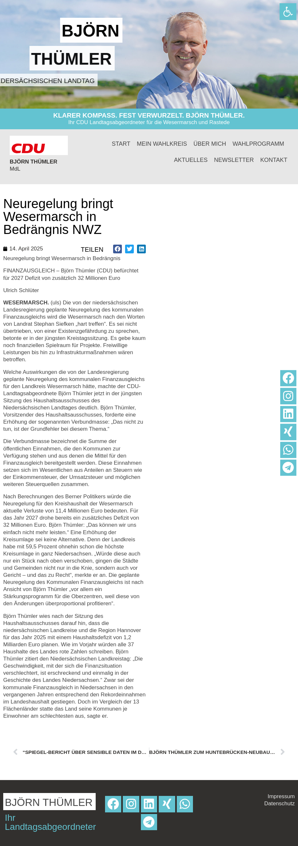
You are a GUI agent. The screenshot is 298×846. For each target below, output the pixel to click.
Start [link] (121, 144)
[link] (288, 11)
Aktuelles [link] (191, 160)
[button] (117, 249)
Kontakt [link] (273, 160)
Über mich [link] (210, 144)
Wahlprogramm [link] (258, 144)
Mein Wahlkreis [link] (162, 144)
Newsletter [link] (234, 160)
